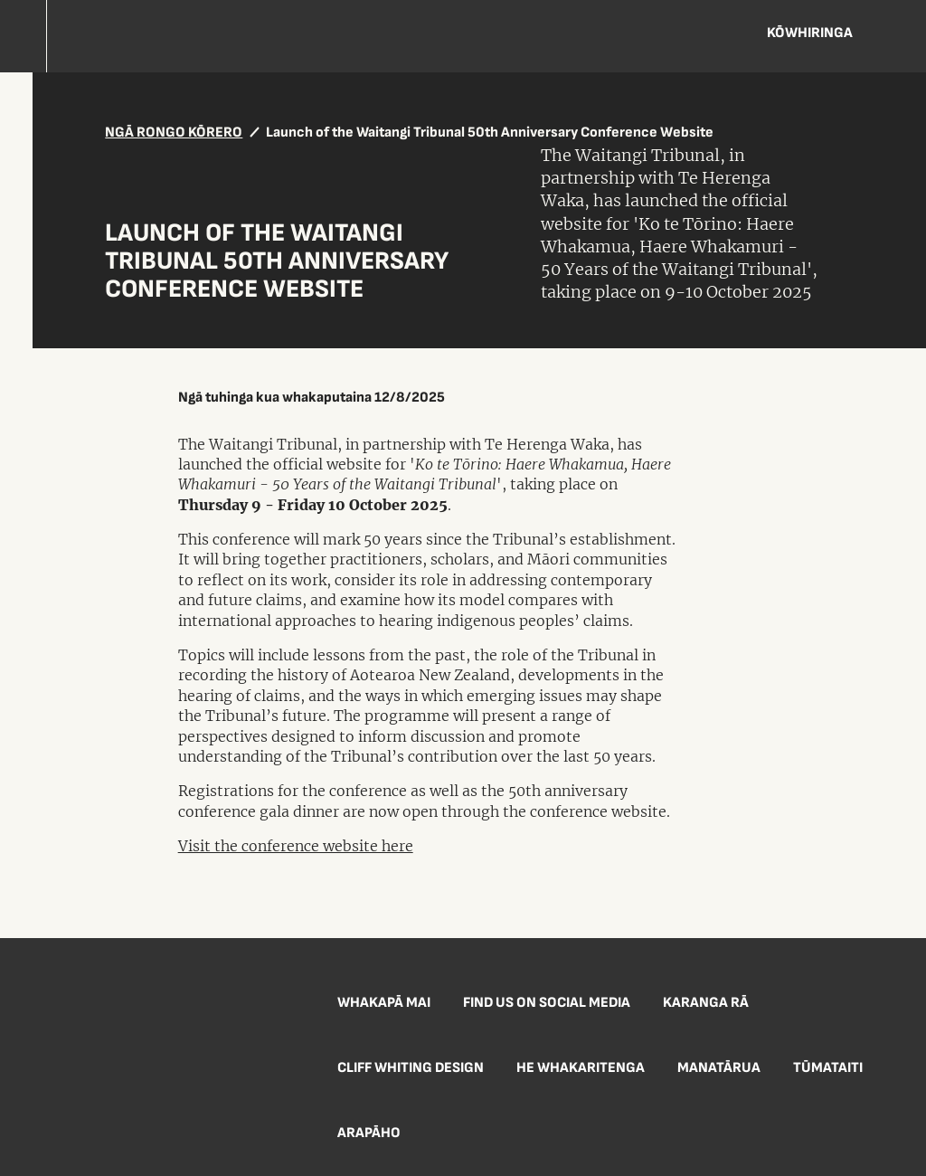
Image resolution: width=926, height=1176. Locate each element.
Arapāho (369, 1133)
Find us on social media (546, 1002)
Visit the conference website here (295, 846)
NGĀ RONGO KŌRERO (173, 132)
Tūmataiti (828, 1067)
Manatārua (719, 1067)
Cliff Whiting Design (410, 1067)
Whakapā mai (383, 1002)
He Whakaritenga (580, 1067)
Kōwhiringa (810, 33)
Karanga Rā (706, 1002)
